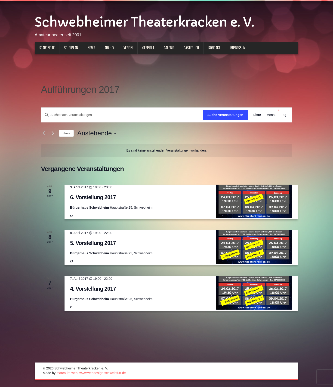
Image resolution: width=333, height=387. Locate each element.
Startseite (47, 48)
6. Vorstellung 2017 (93, 197)
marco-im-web (66, 373)
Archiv (109, 48)
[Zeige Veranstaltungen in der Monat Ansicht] (271, 115)
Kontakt (214, 48)
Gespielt (148, 48)
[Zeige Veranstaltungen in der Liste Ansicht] (257, 115)
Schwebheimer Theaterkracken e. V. (144, 22)
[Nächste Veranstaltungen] (53, 133)
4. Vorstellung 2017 (93, 289)
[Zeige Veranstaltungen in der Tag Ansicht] (283, 115)
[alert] (166, 150)
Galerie (169, 48)
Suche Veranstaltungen (225, 115)
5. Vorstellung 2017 (93, 243)
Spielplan (71, 48)
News (91, 48)
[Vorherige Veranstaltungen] (43, 133)
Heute (66, 133)
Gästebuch (191, 48)
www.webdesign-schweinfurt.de (102, 373)
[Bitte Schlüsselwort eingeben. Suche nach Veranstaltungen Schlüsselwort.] (122, 115)
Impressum (238, 48)
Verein (128, 48)
